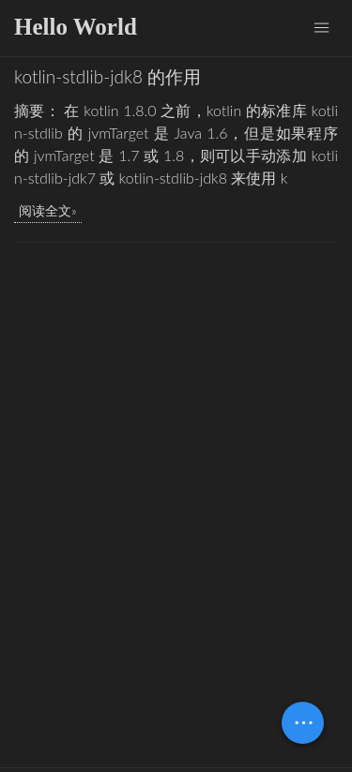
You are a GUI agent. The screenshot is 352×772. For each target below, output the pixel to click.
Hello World (75, 26)
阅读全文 (45, 210)
